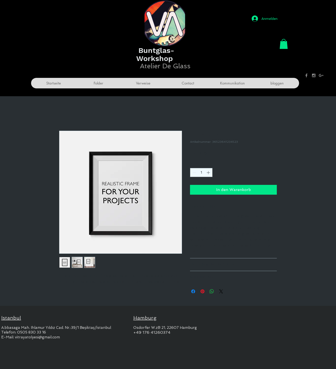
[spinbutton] (201, 172)
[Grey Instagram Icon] (313, 75)
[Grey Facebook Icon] (306, 75)
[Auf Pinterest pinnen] (202, 291)
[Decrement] (194, 172)
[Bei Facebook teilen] (193, 291)
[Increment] (209, 172)
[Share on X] (221, 291)
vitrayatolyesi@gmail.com (37, 337)
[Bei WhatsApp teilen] (212, 291)
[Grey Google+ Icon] (321, 75)
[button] (284, 44)
